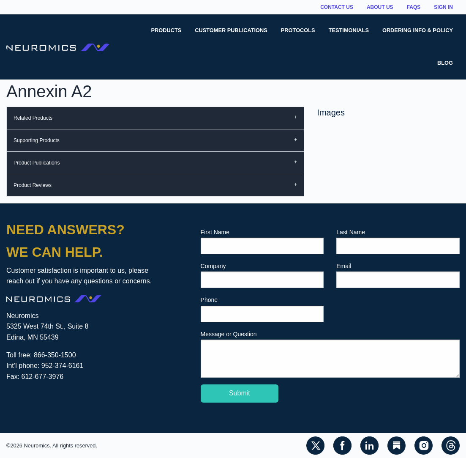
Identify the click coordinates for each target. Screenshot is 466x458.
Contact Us (336, 7)
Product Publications (37, 163)
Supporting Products (37, 140)
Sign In (443, 7)
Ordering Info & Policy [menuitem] (417, 30)
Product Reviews (33, 185)
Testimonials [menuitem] (349, 30)
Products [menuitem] (166, 30)
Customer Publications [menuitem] (231, 30)
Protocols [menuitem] (298, 30)
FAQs (414, 7)
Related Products (33, 118)
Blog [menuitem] (445, 63)
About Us (380, 7)
